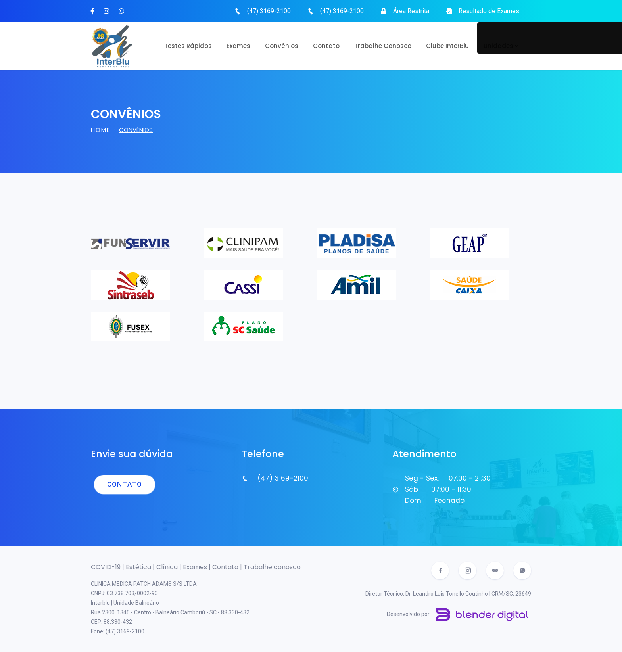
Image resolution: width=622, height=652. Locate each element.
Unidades (498, 46)
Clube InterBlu (447, 46)
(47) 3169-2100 (269, 11)
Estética (139, 566)
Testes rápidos (188, 46)
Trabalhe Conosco (382, 46)
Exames (238, 46)
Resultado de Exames (489, 11)
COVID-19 (106, 566)
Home (100, 130)
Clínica (167, 566)
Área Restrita (411, 11)
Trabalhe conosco (272, 566)
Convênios (281, 46)
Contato (326, 46)
